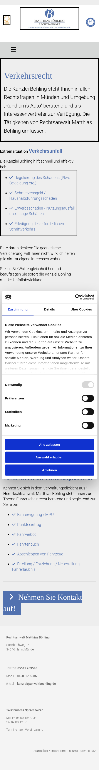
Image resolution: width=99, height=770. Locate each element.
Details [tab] (49, 309)
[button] (13, 49)
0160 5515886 (27, 676)
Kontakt (54, 751)
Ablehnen (49, 470)
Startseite (40, 751)
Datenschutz (87, 751)
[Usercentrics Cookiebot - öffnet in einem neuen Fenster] (75, 297)
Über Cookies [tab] (81, 309)
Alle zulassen (49, 444)
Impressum (69, 751)
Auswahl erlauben (49, 457)
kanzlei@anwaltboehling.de (36, 684)
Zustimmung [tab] (18, 309)
